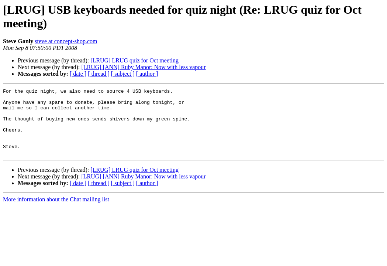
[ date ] (78, 74)
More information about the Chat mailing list (56, 212)
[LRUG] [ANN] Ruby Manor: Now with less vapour (143, 67)
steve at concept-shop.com (66, 41)
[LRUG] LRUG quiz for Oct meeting (134, 60)
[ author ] (147, 74)
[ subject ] (123, 74)
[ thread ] (99, 74)
